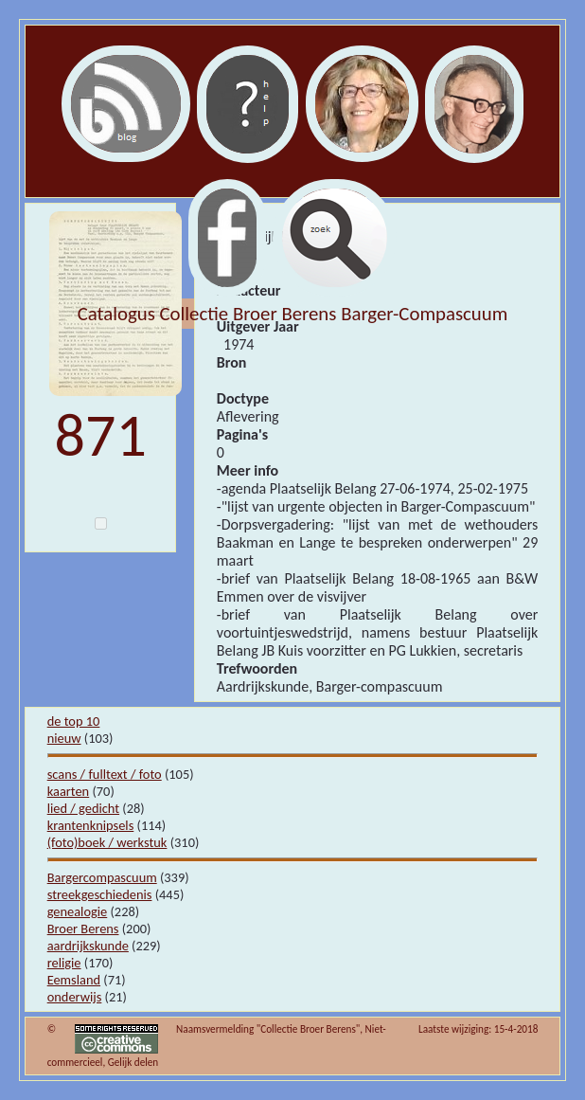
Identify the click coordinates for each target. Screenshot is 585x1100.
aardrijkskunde (88, 945)
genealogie (77, 911)
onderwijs (74, 996)
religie (64, 962)
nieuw (64, 738)
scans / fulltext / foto (104, 774)
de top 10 (73, 721)
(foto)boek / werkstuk (107, 842)
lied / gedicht (83, 808)
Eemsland (73, 979)
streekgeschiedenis (99, 894)
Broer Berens (83, 928)
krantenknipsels (90, 825)
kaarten (68, 791)
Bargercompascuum (102, 877)
